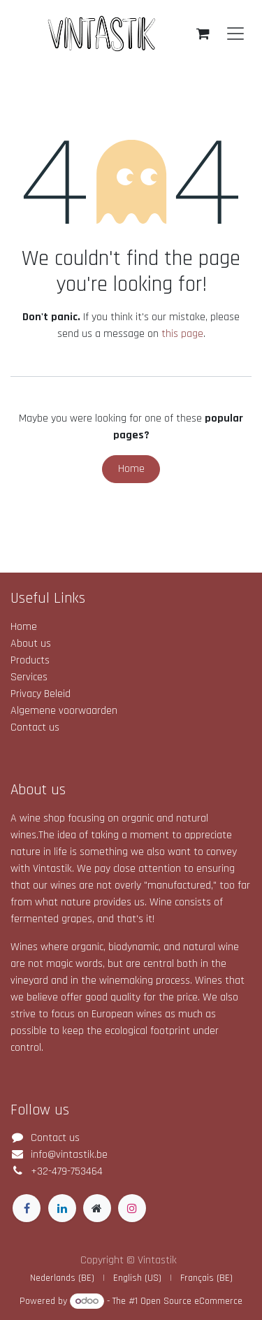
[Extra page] (97, 1208)
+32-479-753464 (67, 1171)
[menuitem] (62, 1278)
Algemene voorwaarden (63, 710)
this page (182, 334)
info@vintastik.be (69, 1154)
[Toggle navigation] (235, 33)
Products (30, 660)
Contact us (34, 727)
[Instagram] (132, 1208)
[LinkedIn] (62, 1208)
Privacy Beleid (40, 694)
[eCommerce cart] (202, 33)
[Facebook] (27, 1208)
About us (30, 643)
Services (29, 677)
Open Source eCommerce (191, 1301)
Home (131, 468)
